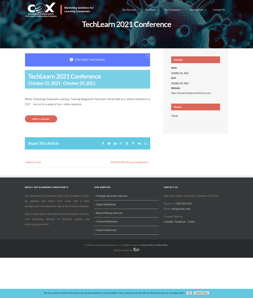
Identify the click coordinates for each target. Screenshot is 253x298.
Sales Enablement (106, 270)
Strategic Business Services (111, 236)
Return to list (33, 162)
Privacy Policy (147, 285)
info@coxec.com (180, 249)
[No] (249, 293)
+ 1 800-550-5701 (182, 243)
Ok (189, 293)
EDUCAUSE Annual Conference (130, 162)
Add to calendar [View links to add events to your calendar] (41, 118)
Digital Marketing (106, 244)
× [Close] (148, 55)
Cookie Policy (161, 285)
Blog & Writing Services (109, 253)
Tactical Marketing (106, 261)
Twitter (191, 262)
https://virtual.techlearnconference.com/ (191, 93)
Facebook (180, 262)
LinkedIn (168, 262)
